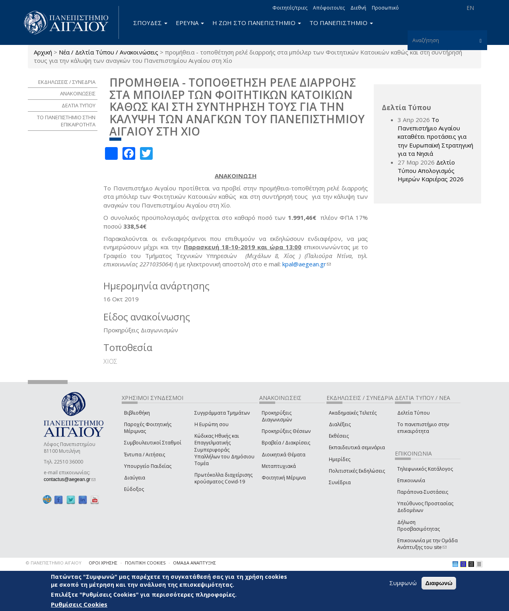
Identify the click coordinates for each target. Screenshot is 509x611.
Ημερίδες (339, 459)
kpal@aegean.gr (306, 264)
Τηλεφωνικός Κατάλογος (425, 469)
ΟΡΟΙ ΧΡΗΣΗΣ (103, 563)
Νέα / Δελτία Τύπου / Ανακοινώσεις (108, 52)
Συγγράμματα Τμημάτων (222, 412)
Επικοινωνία (411, 480)
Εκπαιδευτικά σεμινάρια (357, 447)
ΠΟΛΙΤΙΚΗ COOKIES (145, 563)
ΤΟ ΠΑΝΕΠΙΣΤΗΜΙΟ (341, 23)
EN (470, 8)
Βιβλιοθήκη (137, 412)
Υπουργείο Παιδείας (147, 466)
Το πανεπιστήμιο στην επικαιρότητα (423, 427)
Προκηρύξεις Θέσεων (286, 431)
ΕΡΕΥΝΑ (190, 23)
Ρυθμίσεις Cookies (79, 604)
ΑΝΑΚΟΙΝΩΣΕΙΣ (77, 93)
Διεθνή (358, 7)
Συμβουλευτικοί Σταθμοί (152, 442)
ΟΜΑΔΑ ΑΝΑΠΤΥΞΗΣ (194, 563)
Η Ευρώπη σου (211, 424)
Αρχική (43, 52)
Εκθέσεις (339, 436)
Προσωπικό (385, 7)
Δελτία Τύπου (413, 412)
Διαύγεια (134, 477)
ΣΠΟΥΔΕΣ (150, 23)
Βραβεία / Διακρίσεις (286, 442)
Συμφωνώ (403, 583)
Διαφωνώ (439, 583)
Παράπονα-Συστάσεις (422, 492)
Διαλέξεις (340, 424)
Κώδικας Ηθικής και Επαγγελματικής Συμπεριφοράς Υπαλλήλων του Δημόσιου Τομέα (224, 450)
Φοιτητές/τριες (289, 7)
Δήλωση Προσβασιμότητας (418, 525)
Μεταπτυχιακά (279, 466)
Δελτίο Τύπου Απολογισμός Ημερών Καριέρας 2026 (431, 170)
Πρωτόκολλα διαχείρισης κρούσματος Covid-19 (223, 478)
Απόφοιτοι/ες (329, 7)
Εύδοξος (134, 489)
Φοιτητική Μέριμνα (284, 477)
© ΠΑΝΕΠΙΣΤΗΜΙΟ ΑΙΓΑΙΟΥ (54, 563)
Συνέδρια (340, 482)
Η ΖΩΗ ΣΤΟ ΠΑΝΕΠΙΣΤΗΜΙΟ (256, 23)
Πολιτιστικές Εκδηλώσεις (357, 470)
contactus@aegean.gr (69, 479)
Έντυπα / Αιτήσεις (144, 454)
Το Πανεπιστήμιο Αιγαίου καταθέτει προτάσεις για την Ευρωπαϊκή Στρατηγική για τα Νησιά (435, 137)
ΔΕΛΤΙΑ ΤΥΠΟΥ (78, 105)
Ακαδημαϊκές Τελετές (353, 412)
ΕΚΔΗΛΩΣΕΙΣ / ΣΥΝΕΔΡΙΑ (66, 81)
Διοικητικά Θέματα (283, 454)
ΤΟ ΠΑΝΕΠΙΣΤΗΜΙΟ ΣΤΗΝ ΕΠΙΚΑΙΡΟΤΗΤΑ (66, 121)
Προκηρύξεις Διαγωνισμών (277, 416)
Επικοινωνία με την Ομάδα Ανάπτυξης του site (427, 544)
